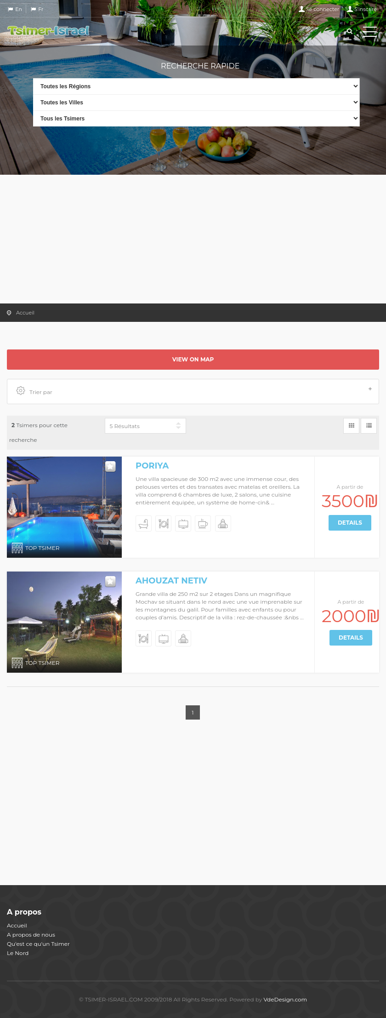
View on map (193, 359)
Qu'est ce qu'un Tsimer (38, 943)
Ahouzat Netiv (171, 581)
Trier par (194, 391)
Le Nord (17, 952)
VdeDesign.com (285, 999)
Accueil (25, 312)
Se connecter (322, 9)
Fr (40, 9)
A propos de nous (31, 934)
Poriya (152, 466)
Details (350, 522)
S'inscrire (365, 9)
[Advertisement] (193, 239)
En (18, 9)
